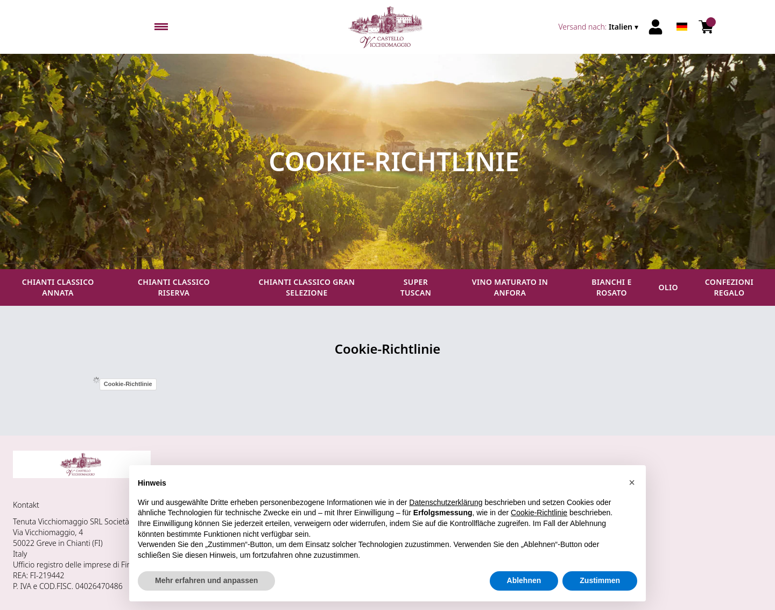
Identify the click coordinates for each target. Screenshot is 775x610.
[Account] (655, 26)
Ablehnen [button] (524, 580)
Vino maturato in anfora (510, 287)
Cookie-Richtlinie (128, 384)
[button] (631, 482)
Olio (668, 287)
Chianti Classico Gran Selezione (307, 287)
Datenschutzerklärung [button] (445, 502)
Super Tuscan (416, 287)
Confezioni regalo (729, 287)
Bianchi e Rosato (611, 287)
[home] (388, 27)
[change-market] (599, 27)
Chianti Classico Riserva (174, 287)
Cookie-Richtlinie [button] (539, 512)
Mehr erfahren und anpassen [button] (206, 580)
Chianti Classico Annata (58, 287)
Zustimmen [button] (600, 580)
